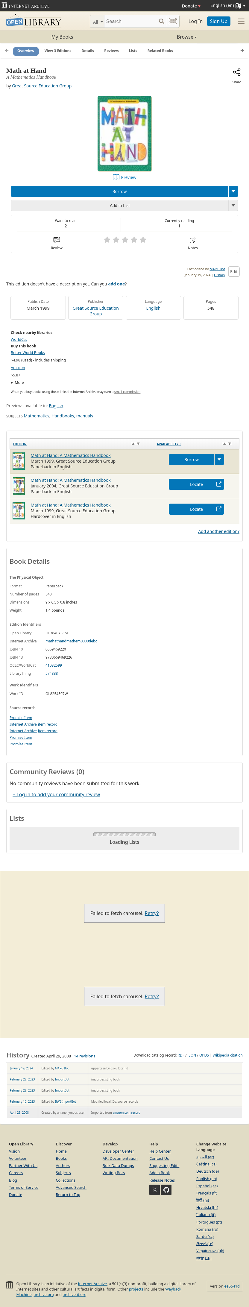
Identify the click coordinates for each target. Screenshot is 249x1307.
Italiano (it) (206, 1214)
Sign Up (218, 21)
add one (116, 284)
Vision (14, 1151)
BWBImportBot (65, 1101)
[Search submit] (161, 21)
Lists (133, 50)
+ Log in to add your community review (56, 794)
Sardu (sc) (205, 1236)
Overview (25, 50)
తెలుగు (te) (204, 1243)
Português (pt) (209, 1222)
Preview (128, 177)
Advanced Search (71, 1187)
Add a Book (159, 1172)
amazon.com (121, 1112)
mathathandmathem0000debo (71, 641)
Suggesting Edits (164, 1165)
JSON (192, 1055)
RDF (181, 1055)
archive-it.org (75, 1294)
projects (136, 1289)
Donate (191, 6)
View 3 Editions (58, 50)
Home (61, 1151)
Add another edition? (218, 531)
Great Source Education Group (42, 86)
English (153, 308)
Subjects (63, 1172)
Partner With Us (23, 1165)
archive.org (44, 1294)
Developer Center (118, 1151)
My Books (62, 37)
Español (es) (207, 1186)
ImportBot (62, 1079)
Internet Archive (23, 724)
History (219, 275)
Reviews (111, 50)
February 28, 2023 (22, 1079)
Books (61, 1158)
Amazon (18, 367)
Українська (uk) (210, 1250)
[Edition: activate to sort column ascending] (82, 443)
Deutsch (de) (207, 1171)
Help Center (160, 1151)
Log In (196, 21)
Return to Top (68, 1194)
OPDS (204, 1055)
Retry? (152, 913)
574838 (51, 673)
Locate (196, 484)
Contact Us (159, 1158)
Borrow (119, 191)
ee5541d (232, 1286)
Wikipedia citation (228, 1055)
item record (47, 724)
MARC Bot (217, 269)
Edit (234, 271)
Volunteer (18, 1158)
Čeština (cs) (206, 1164)
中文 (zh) (204, 1258)
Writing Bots (114, 1172)
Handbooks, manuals (72, 416)
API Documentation (120, 1158)
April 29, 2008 (19, 1112)
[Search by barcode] (172, 21)
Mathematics (36, 416)
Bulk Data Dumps (118, 1165)
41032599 (53, 665)
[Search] (130, 21)
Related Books (160, 50)
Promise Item (21, 717)
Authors (63, 1165)
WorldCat (19, 339)
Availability (169, 444)
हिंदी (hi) (202, 1200)
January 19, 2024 (21, 1068)
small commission (127, 392)
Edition (20, 444)
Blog (13, 1180)
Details (88, 50)
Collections (65, 1180)
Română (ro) (207, 1229)
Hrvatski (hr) (207, 1207)
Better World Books (28, 352)
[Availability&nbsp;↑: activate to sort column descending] (196, 443)
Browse (160, 37)
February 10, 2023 (22, 1101)
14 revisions (84, 1056)
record (135, 1112)
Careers (16, 1172)
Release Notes (162, 1180)
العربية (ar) (205, 1156)
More (19, 382)
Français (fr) (206, 1193)
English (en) (206, 1178)
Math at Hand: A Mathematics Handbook (71, 455)
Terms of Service (23, 1187)
